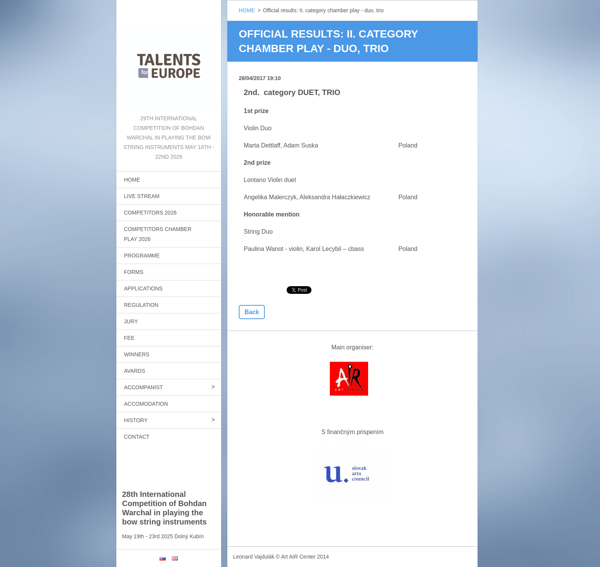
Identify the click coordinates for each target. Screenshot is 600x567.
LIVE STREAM (142, 196)
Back (252, 312)
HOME (132, 180)
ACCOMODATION (146, 404)
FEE (129, 338)
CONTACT (137, 437)
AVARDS (134, 371)
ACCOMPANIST (143, 387)
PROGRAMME (142, 255)
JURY (131, 321)
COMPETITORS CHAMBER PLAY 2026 (157, 234)
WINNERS (136, 354)
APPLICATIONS (143, 288)
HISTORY (136, 420)
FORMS (133, 272)
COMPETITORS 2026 (150, 213)
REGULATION (141, 305)
